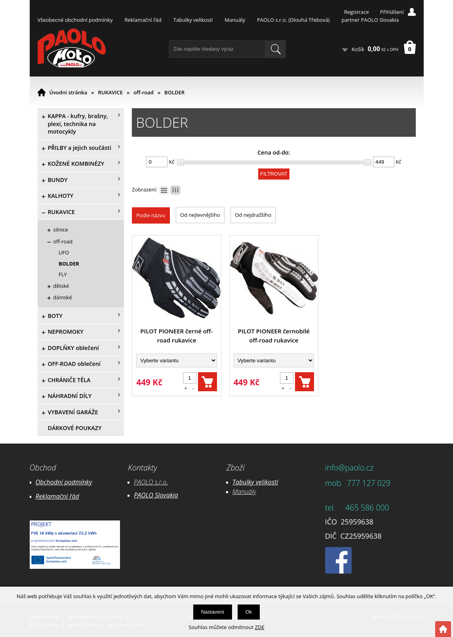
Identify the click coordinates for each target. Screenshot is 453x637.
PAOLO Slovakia (156, 495)
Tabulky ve (247, 482)
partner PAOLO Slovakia (370, 19)
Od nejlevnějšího (200, 214)
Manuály (235, 19)
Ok (249, 612)
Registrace (356, 11)
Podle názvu (150, 215)
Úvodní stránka (68, 92)
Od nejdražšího (253, 214)
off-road (143, 92)
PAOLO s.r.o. (151, 482)
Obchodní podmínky (64, 482)
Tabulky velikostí (193, 19)
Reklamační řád (142, 19)
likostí (270, 482)
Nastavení (213, 612)
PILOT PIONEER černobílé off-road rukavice (274, 335)
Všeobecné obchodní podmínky (75, 19)
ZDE (260, 627)
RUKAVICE (110, 92)
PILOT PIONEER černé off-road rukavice (176, 335)
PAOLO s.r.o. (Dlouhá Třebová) (293, 19)
